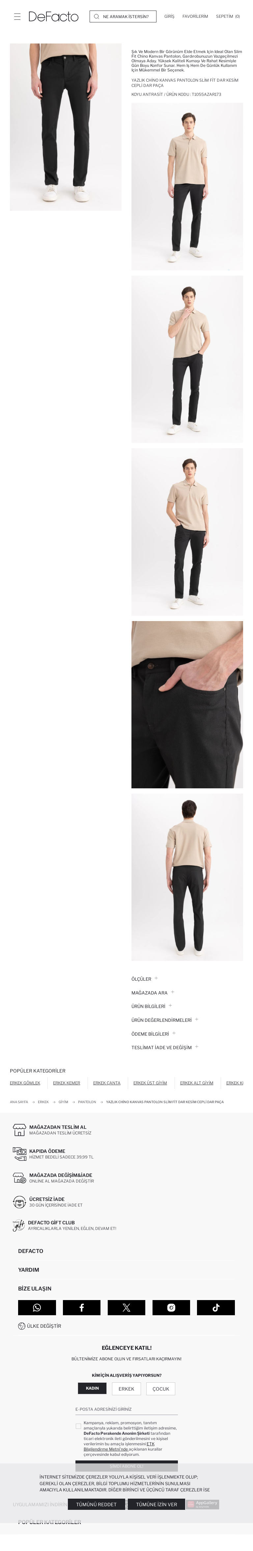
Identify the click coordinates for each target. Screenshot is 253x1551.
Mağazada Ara (152, 992)
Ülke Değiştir (44, 1326)
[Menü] (17, 16)
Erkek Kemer (66, 1082)
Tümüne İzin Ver (156, 1504)
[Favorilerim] (195, 16)
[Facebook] (82, 1307)
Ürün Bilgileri (151, 1006)
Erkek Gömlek (25, 1082)
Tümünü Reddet (96, 1504)
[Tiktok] (216, 1307)
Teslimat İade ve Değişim (164, 1047)
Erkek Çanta (107, 1082)
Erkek (126, 1389)
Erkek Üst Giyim (150, 1082)
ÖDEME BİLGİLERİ (153, 1034)
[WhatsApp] (37, 1307)
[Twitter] (127, 1307)
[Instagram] (171, 1307)
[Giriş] (169, 16)
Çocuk (161, 1389)
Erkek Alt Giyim (196, 1082)
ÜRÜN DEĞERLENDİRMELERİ (164, 1020)
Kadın (92, 1388)
